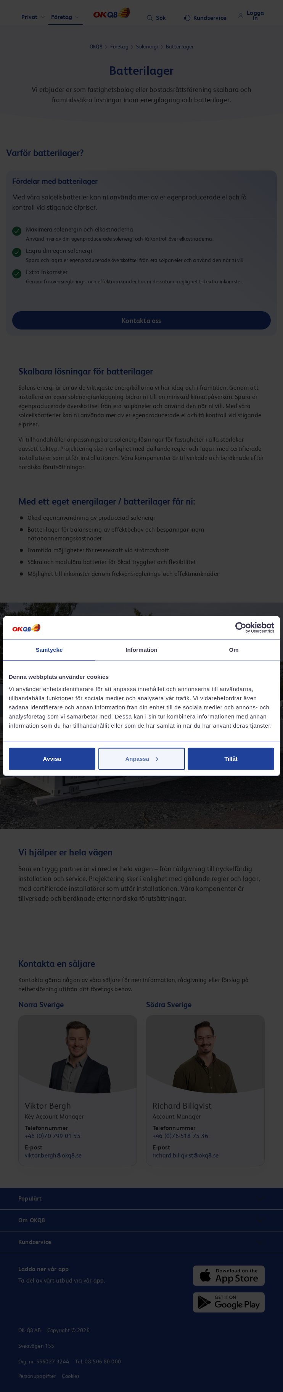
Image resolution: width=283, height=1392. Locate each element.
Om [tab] (233, 649)
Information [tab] (141, 649)
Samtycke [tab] (49, 649)
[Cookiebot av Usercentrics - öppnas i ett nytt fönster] (240, 627)
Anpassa (141, 758)
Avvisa (52, 758)
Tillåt (231, 758)
